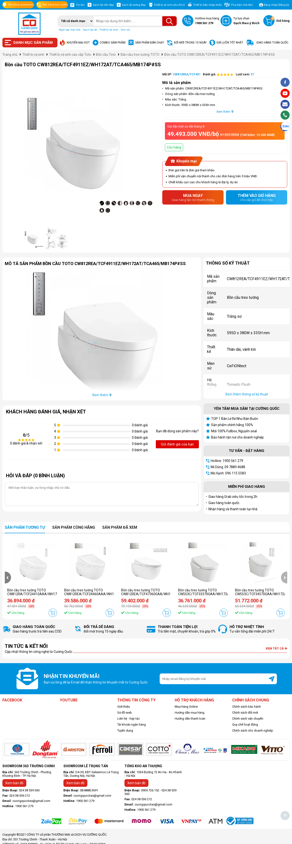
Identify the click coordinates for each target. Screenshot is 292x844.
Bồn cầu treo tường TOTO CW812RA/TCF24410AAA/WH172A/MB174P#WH (45, 592)
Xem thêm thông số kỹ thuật (246, 394)
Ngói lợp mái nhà (69, 29)
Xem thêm (224, 111)
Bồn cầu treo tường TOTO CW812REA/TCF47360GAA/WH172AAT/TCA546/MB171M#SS (169, 592)
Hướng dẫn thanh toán (190, 718)
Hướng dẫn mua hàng (189, 712)
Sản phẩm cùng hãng (73, 527)
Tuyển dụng (125, 730)
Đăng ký (284, 4)
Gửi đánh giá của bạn (177, 444)
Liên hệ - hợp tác (128, 718)
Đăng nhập (270, 4)
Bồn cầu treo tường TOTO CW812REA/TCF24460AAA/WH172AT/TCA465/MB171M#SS (111, 592)
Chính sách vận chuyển (247, 718)
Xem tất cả (276, 648)
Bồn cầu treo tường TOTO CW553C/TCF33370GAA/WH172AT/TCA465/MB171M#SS (222, 592)
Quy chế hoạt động (245, 724)
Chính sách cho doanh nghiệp (252, 730)
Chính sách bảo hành (246, 706)
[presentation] (8, 577)
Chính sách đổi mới (245, 712)
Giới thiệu (123, 706)
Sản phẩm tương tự (25, 527)
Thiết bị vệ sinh (108, 29)
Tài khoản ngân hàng (131, 724)
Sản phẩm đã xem (119, 527)
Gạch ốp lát (90, 29)
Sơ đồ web (124, 712)
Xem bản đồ (14, 783)
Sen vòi (125, 29)
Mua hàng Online (186, 706)
